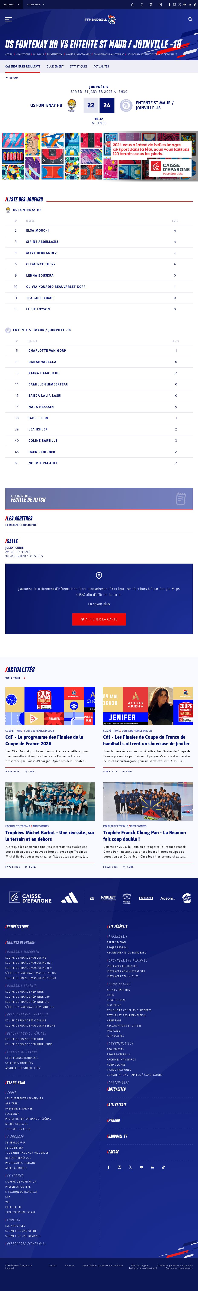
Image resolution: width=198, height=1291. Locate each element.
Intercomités (40, 826)
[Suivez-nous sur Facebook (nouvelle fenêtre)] (169, 4)
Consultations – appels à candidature (135, 1074)
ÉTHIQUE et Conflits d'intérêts (129, 1010)
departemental (55, 54)
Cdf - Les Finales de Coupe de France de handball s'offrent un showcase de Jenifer (146, 740)
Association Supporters (22, 1068)
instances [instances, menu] (12, 5)
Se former (15, 1176)
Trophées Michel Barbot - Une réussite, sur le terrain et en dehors (50, 836)
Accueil (9, 54)
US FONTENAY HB (46, 105)
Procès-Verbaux (118, 1054)
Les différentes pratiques (24, 1098)
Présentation (116, 942)
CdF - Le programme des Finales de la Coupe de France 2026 (44, 740)
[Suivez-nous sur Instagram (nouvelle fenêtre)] (174, 4)
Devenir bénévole (18, 1157)
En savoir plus (99, 604)
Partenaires (119, 1082)
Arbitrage (114, 1020)
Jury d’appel (115, 1035)
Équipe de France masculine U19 (28, 967)
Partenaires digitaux (20, 1163)
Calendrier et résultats (22, 66)
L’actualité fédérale (17, 826)
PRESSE (113, 1152)
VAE (7, 1202)
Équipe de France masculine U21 (28, 962)
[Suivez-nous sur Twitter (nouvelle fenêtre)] (179, 4)
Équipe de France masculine (25, 957)
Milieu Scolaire (16, 1123)
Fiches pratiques (119, 1069)
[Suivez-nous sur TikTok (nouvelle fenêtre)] (195, 4)
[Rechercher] (190, 19)
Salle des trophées (19, 1063)
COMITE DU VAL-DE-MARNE (78, 54)
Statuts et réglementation (126, 1015)
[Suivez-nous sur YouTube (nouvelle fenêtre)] (185, 4)
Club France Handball (21, 1057)
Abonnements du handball (126, 952)
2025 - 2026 (38, 54)
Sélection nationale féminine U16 (29, 1007)
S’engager (15, 1137)
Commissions (120, 984)
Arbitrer (11, 1103)
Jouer (12, 1092)
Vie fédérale (117, 927)
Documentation (121, 1043)
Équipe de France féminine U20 (27, 996)
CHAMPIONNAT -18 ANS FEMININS (109, 54)
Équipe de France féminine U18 (27, 1001)
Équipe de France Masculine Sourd (30, 978)
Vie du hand (16, 1083)
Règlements (115, 1049)
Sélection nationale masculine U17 (31, 973)
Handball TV (117, 1136)
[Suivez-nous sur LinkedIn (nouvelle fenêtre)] (190, 4)
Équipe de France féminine (24, 991)
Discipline (114, 1005)
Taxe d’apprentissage (20, 1212)
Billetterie (117, 1105)
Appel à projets (16, 1168)
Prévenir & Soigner (19, 1108)
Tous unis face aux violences (27, 1152)
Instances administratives (126, 971)
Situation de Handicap (21, 1191)
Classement (55, 66)
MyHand (114, 1121)
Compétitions (23, 54)
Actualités (101, 66)
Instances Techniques (123, 976)
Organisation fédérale (128, 960)
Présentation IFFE (18, 1186)
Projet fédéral (118, 947)
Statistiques (78, 66)
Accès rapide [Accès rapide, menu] (36, 5)
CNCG (110, 995)
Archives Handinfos (121, 1059)
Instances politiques (122, 966)
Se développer (15, 1142)
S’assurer (12, 1113)
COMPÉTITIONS (116, 1000)
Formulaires (116, 1064)
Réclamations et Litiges (124, 1025)
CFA (7, 1196)
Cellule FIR (13, 1207)
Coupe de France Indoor (39, 730)
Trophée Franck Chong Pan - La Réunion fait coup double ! (144, 836)
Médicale (113, 1030)
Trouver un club (17, 1129)
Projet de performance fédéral (28, 1118)
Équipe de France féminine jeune (28, 1044)
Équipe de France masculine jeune (30, 1025)
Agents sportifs (118, 990)
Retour (11, 78)
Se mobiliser (14, 1147)
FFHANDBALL (118, 936)
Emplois (13, 1220)
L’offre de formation (20, 1181)
